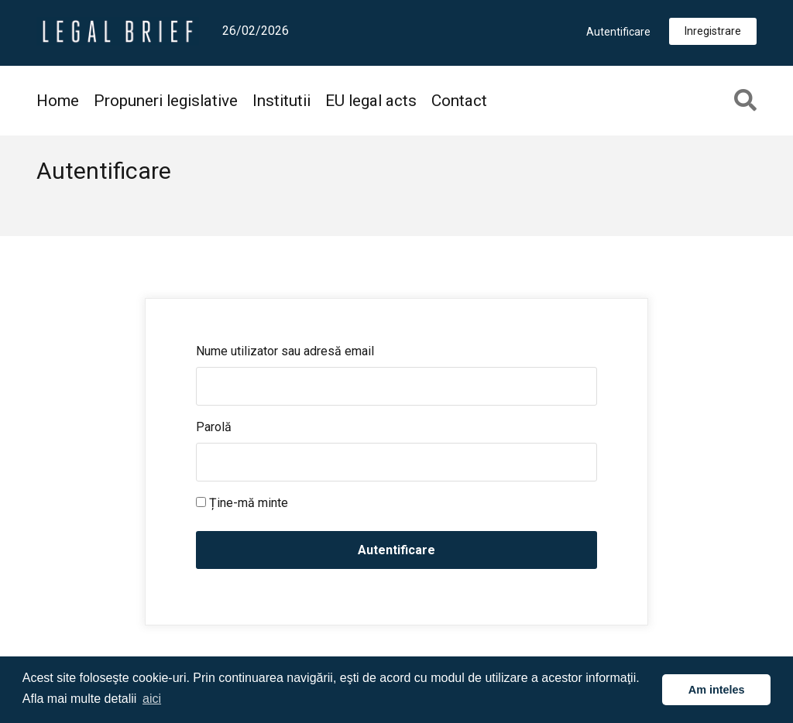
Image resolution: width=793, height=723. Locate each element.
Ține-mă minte (242, 502)
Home (57, 100)
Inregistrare (713, 31)
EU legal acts (371, 100)
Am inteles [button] (716, 690)
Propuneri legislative (166, 100)
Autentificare (618, 32)
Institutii (281, 100)
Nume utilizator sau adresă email (285, 351)
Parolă (214, 427)
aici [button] (151, 698)
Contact (459, 100)
